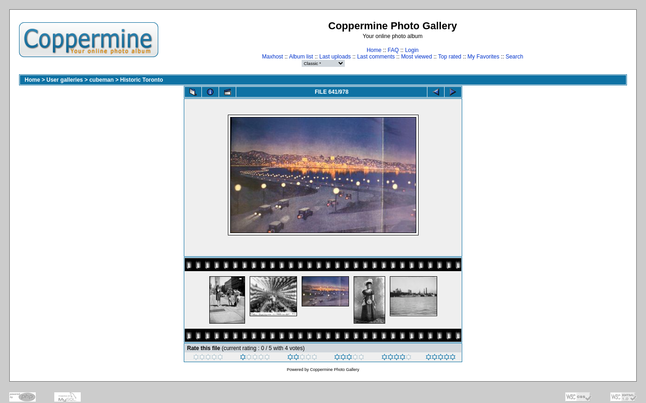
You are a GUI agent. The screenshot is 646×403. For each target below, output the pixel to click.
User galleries (64, 80)
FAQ (393, 50)
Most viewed (416, 56)
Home (374, 50)
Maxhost (272, 56)
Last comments (375, 56)
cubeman (101, 80)
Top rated (449, 56)
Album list (301, 56)
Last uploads (335, 56)
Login (412, 50)
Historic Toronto (141, 80)
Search (514, 56)
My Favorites (483, 56)
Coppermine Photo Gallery (334, 369)
